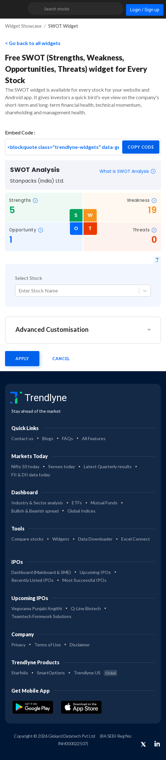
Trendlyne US (95, 672)
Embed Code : (20, 132)
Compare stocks (27, 539)
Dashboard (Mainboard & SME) (41, 572)
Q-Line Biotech (86, 608)
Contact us (22, 438)
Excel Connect (135, 539)
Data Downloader (95, 539)
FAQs (67, 438)
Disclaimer (80, 644)
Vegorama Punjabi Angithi (36, 608)
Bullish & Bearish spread (35, 510)
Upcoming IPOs (95, 572)
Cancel (61, 358)
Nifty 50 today (25, 466)
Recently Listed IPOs (32, 580)
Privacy (18, 644)
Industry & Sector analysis (37, 502)
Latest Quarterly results (108, 466)
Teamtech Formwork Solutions (41, 616)
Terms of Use (47, 644)
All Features (94, 438)
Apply (22, 358)
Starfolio (19, 672)
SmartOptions (51, 672)
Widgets (60, 539)
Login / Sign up (144, 9)
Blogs (47, 438)
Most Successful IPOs (84, 580)
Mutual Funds (104, 502)
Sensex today (61, 466)
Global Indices (81, 510)
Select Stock (28, 278)
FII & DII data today (30, 474)
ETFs (77, 502)
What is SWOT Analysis (128, 171)
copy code (141, 147)
